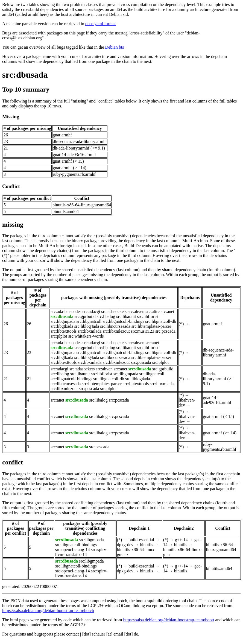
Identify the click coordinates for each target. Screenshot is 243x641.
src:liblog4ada (86, 326)
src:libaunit (126, 316)
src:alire (152, 311)
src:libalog (106, 316)
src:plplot (59, 336)
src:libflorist (147, 316)
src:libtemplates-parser (151, 326)
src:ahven (136, 311)
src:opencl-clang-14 (72, 549)
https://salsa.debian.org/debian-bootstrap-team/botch (48, 610)
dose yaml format (100, 23)
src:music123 (142, 331)
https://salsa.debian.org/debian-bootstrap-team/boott (168, 619)
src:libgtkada (62, 326)
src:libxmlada (89, 331)
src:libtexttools (64, 331)
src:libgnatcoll (89, 321)
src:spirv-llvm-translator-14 (81, 552)
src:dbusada (25, 75)
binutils (146, 544)
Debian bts (114, 47)
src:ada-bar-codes (66, 311)
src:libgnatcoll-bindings (123, 321)
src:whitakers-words (86, 336)
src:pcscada (165, 331)
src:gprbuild (85, 316)
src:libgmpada (63, 321)
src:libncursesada (115, 326)
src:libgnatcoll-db (160, 321)
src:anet (167, 311)
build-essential (141, 539)
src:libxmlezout (116, 331)
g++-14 (181, 539)
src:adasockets (114, 311)
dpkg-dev (125, 544)
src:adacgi (91, 311)
